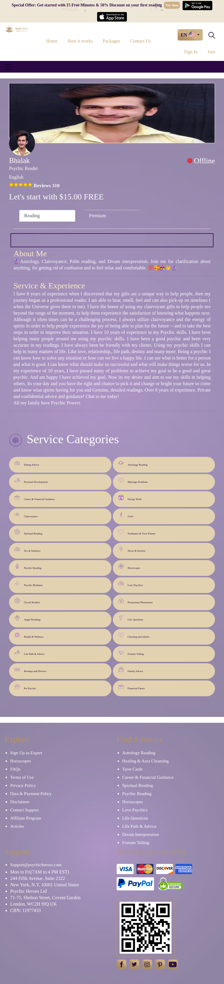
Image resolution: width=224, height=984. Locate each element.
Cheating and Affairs (134, 635)
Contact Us (140, 40)
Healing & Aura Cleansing (145, 761)
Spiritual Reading (28, 532)
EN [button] (188, 34)
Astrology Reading (133, 463)
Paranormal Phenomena (135, 601)
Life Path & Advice (29, 652)
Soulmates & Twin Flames (136, 532)
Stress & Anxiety (132, 549)
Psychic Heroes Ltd (28, 891)
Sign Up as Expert (26, 752)
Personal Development (31, 480)
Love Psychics (130, 583)
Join (211, 51)
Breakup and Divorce (30, 669)
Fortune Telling (131, 652)
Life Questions (130, 618)
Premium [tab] (97, 215)
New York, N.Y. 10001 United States (44, 884)
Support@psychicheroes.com (36, 864)
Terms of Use (22, 777)
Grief (125, 515)
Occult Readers (27, 601)
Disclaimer (19, 801)
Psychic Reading (27, 566)
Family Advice (130, 669)
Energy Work (130, 497)
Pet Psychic (25, 687)
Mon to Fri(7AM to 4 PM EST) (39, 871)
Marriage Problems (133, 480)
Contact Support (24, 810)
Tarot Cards (132, 769)
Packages (111, 40)
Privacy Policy (23, 785)
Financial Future (131, 687)
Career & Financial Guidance (34, 497)
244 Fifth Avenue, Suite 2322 (37, 878)
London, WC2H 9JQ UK (33, 903)
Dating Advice (26, 463)
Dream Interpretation (140, 834)
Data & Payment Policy (31, 793)
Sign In (191, 51)
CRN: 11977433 (25, 910)
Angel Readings (27, 618)
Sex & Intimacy (27, 549)
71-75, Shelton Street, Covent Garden (45, 897)
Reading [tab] (32, 215)
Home (51, 40)
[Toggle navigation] (8, 67)
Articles (17, 826)
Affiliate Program (25, 818)
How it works (80, 40)
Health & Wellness (29, 635)
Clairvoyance (26, 515)
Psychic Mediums (28, 583)
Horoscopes (129, 566)
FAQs (15, 769)
